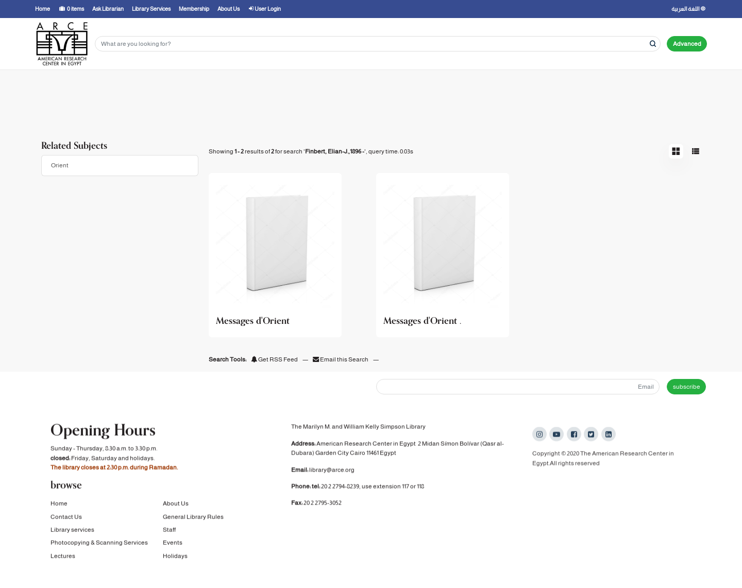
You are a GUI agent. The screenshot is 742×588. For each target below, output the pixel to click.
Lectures (62, 557)
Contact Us (66, 518)
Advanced (687, 43)
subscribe (686, 386)
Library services (72, 530)
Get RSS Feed (274, 359)
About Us (176, 504)
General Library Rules (193, 518)
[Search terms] (378, 44)
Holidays (175, 557)
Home (59, 504)
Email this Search (341, 359)
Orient (60, 165)
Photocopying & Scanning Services (99, 543)
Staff (169, 530)
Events (172, 543)
